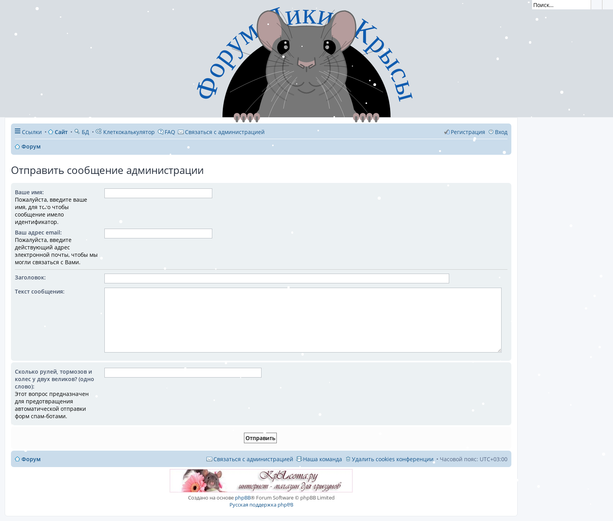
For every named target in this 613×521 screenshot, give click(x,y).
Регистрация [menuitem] (468, 132)
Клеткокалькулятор (125, 132)
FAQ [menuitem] (170, 132)
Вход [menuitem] (501, 132)
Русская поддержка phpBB (261, 504)
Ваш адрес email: (38, 232)
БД (81, 132)
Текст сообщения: (40, 291)
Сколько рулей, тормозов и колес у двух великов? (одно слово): (54, 379)
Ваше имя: (29, 192)
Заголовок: (30, 277)
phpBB (243, 497)
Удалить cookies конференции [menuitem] (393, 459)
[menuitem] (221, 132)
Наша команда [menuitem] (322, 459)
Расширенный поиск (607, 4)
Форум (31, 459)
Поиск (596, 4)
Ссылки (32, 132)
